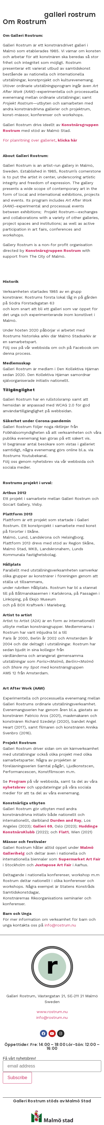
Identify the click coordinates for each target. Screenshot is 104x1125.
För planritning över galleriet (29, 140)
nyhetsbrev (14, 787)
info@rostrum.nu (60, 925)
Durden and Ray (65, 820)
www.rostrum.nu (52, 1011)
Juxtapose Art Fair (53, 865)
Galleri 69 (42, 826)
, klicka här (66, 140)
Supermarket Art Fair (79, 859)
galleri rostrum (70, 14)
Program (17, 781)
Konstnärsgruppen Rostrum (53, 250)
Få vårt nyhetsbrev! (19, 1058)
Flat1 (64, 832)
